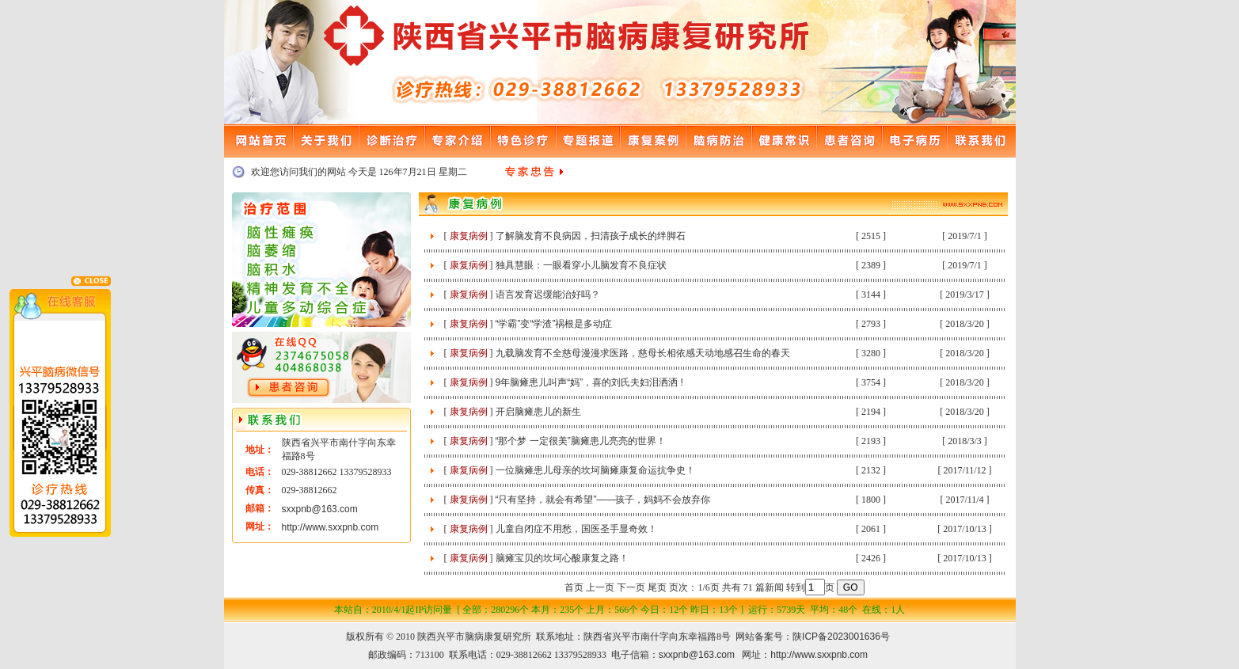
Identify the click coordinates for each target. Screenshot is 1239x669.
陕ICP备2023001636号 (841, 636)
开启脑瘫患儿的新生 (538, 411)
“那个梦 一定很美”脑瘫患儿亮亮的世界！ (581, 441)
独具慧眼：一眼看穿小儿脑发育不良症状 (581, 265)
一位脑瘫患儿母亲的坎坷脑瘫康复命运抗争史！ (595, 470)
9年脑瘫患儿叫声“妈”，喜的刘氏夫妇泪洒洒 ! (589, 382)
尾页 (657, 587)
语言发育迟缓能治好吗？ (548, 294)
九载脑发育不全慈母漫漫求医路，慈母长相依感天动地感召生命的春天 (643, 353)
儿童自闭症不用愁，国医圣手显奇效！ (576, 528)
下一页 (631, 587)
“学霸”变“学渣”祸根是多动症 (554, 323)
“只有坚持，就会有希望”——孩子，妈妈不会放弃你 (603, 499)
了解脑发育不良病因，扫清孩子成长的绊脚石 (591, 235)
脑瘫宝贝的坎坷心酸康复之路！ (562, 558)
